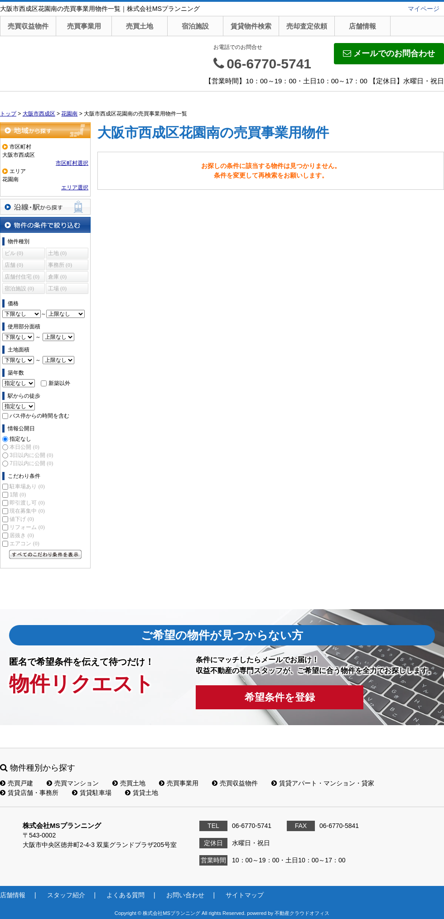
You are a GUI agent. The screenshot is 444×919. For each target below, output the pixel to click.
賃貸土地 (141, 792)
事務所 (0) (60, 265)
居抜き (22, 535)
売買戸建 (16, 783)
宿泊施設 (195, 26)
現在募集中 (27, 511)
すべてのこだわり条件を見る (45, 554)
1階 (18, 494)
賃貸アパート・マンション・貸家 (322, 783)
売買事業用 (84, 26)
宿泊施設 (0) (19, 288)
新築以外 (59, 383)
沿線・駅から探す (45, 207)
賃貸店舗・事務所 (29, 792)
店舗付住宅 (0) (22, 277)
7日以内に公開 (31, 463)
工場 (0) (57, 288)
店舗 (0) (14, 265)
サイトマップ (245, 895)
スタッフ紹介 (66, 895)
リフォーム (27, 527)
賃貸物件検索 (251, 26)
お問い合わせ (185, 895)
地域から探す (45, 130)
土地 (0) (57, 253)
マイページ (423, 8)
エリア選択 (74, 187)
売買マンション (73, 783)
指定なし (20, 439)
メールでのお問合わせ (389, 53)
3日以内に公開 (31, 455)
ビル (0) (14, 253)
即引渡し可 (27, 503)
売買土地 (139, 26)
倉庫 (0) (57, 277)
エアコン (24, 543)
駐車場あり (27, 486)
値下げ (22, 519)
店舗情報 (362, 26)
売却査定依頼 (306, 26)
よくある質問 (125, 895)
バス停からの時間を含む (39, 416)
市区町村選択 (72, 163)
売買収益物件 (28, 26)
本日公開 (24, 447)
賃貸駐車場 (91, 792)
